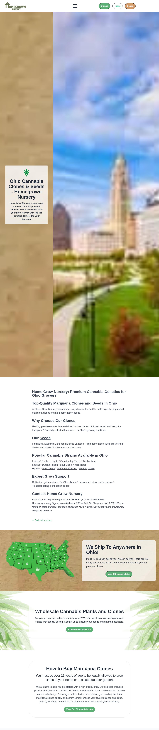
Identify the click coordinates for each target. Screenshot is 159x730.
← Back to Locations (42, 520)
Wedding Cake (87, 468)
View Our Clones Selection (79, 709)
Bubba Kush (89, 461)
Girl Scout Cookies (67, 468)
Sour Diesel (66, 465)
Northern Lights (50, 461)
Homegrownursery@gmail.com (48, 503)
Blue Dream (48, 468)
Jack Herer (80, 465)
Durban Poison (50, 465)
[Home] (15, 6)
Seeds (45, 438)
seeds (77, 412)
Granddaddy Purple (70, 461)
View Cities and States (119, 574)
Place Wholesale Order (79, 629)
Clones (69, 421)
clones (46, 412)
